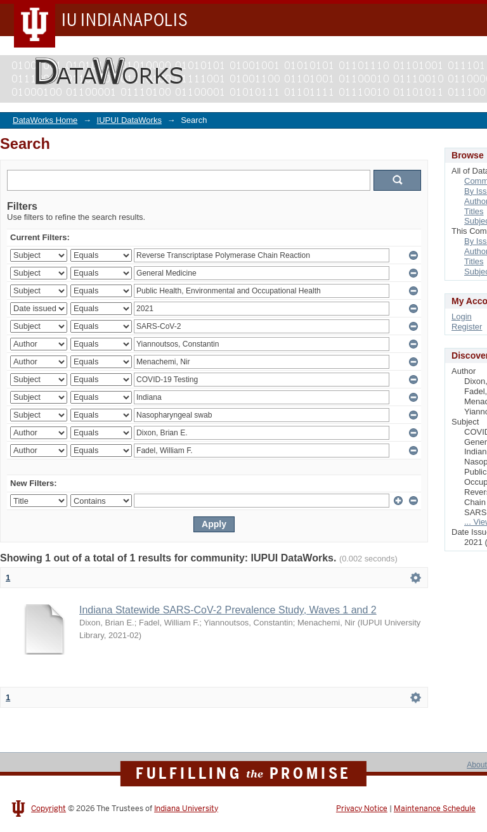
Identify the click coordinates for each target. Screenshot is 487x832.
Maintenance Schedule (435, 808)
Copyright (48, 808)
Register (466, 326)
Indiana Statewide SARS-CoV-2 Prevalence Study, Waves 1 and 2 (228, 610)
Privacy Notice (361, 808)
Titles (474, 211)
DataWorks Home (45, 120)
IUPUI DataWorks (129, 120)
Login (461, 316)
